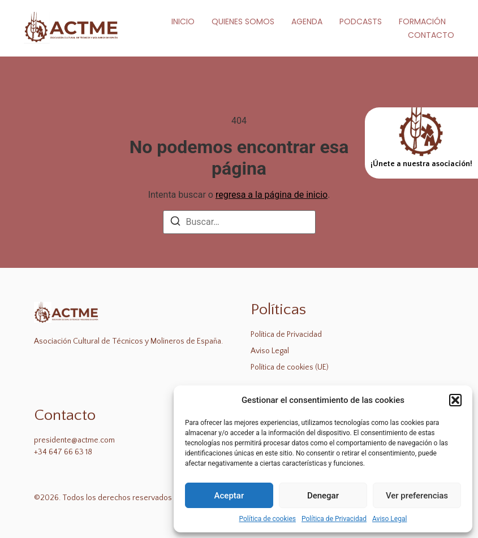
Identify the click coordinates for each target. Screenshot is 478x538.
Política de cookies (267, 519)
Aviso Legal (389, 519)
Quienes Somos (243, 21)
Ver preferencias (417, 496)
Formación (422, 21)
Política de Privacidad (334, 519)
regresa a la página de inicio (272, 194)
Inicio (183, 21)
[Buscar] (175, 223)
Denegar (323, 496)
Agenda (306, 21)
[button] (455, 400)
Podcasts (360, 21)
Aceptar (229, 496)
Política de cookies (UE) (290, 367)
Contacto (431, 35)
